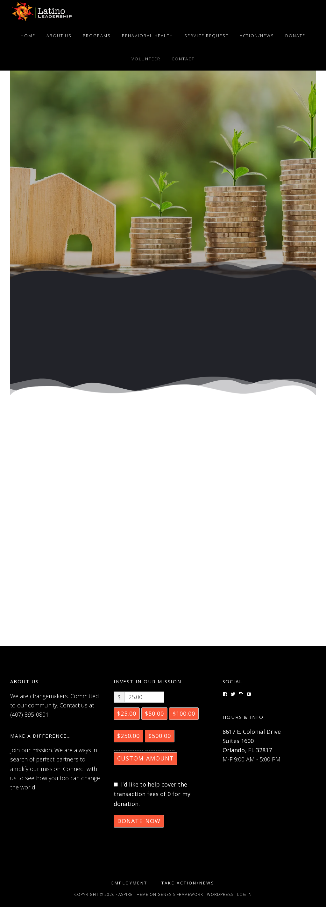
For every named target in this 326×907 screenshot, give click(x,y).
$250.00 (128, 736)
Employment (129, 883)
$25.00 (126, 713)
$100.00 (184, 713)
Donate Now (138, 821)
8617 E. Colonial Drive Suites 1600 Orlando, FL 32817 (252, 741)
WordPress (220, 894)
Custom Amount (145, 758)
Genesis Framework (180, 894)
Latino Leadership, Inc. (42, 12)
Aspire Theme (133, 894)
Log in (244, 894)
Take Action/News (188, 883)
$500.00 (159, 736)
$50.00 (154, 713)
